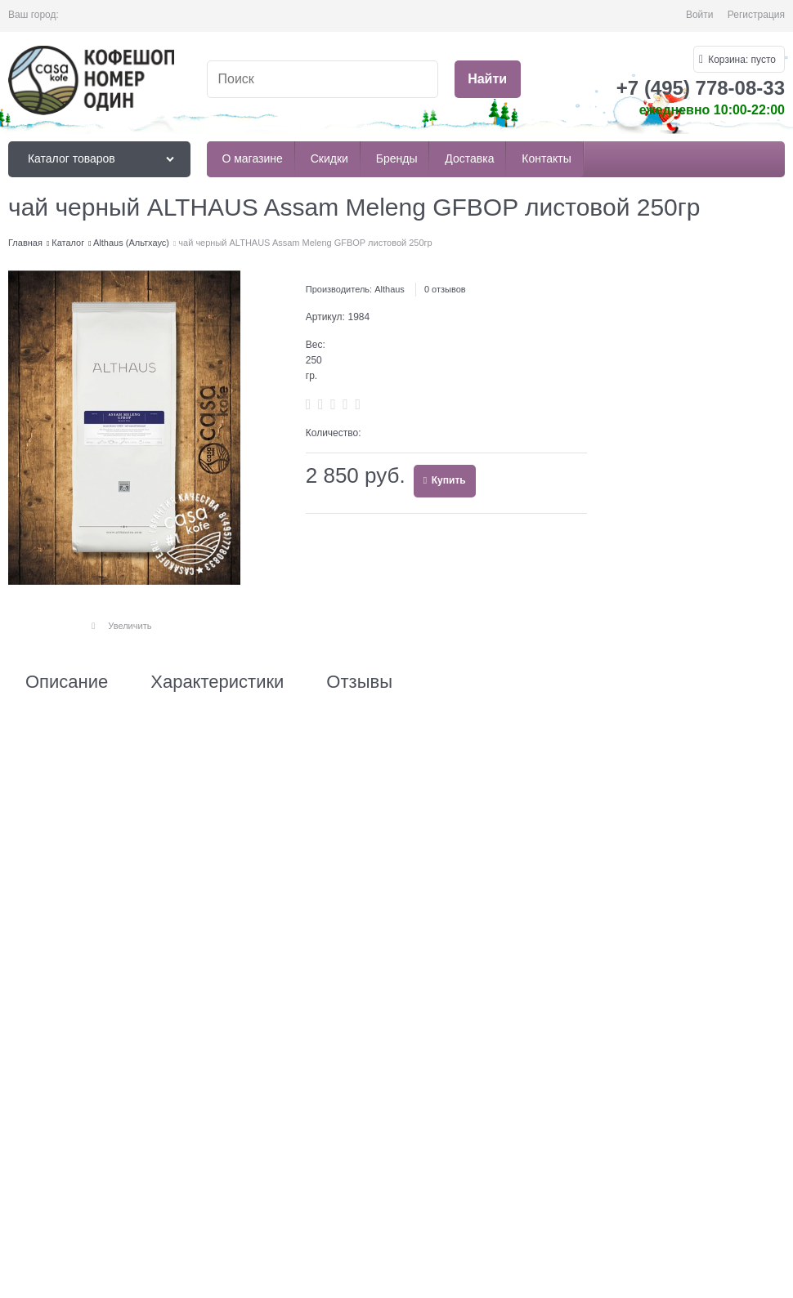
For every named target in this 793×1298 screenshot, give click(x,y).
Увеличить (129, 626)
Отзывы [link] (359, 682)
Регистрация (756, 14)
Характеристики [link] (217, 682)
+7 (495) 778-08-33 (700, 88)
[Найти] (488, 79)
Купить (446, 480)
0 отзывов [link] (445, 289)
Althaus (389, 289)
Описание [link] (66, 682)
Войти (700, 14)
